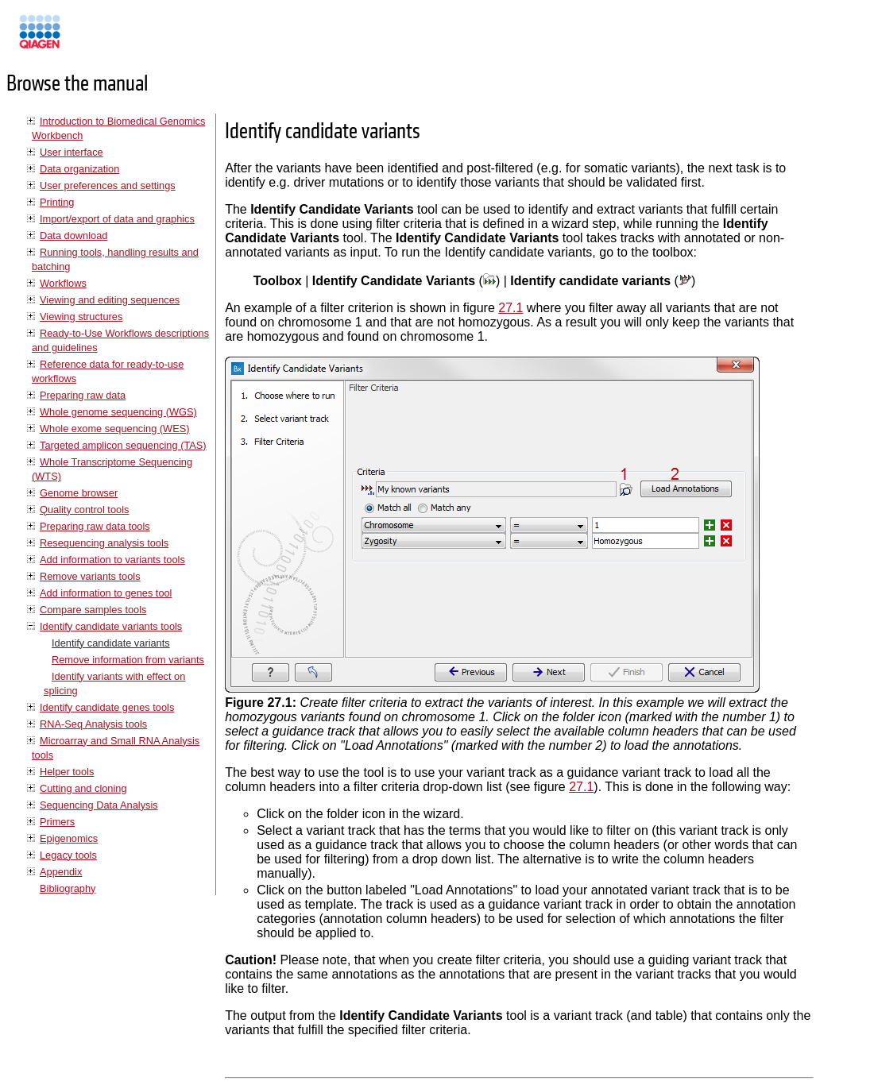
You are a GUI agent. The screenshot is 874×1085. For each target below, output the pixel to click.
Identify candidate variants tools (111, 626)
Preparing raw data (83, 395)
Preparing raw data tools (95, 526)
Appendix (61, 872)
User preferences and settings (108, 185)
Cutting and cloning (83, 788)
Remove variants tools (90, 576)
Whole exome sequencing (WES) (114, 428)
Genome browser (79, 493)
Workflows (63, 283)
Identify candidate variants (111, 643)
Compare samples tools (93, 610)
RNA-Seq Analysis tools (93, 724)
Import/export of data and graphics (117, 219)
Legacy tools (68, 855)
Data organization (79, 169)
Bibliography (67, 888)
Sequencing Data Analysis (99, 805)
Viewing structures (81, 316)
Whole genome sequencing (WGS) (118, 412)
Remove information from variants (128, 660)
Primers (57, 822)
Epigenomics (69, 838)
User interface (71, 152)
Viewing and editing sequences (110, 300)
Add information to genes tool (106, 593)
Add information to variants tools (112, 560)
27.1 (510, 308)
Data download (73, 235)
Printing (57, 202)
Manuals (83, 38)
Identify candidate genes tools (107, 707)
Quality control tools (84, 509)
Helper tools (67, 772)
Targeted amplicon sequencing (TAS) (123, 445)
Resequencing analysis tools (104, 543)
